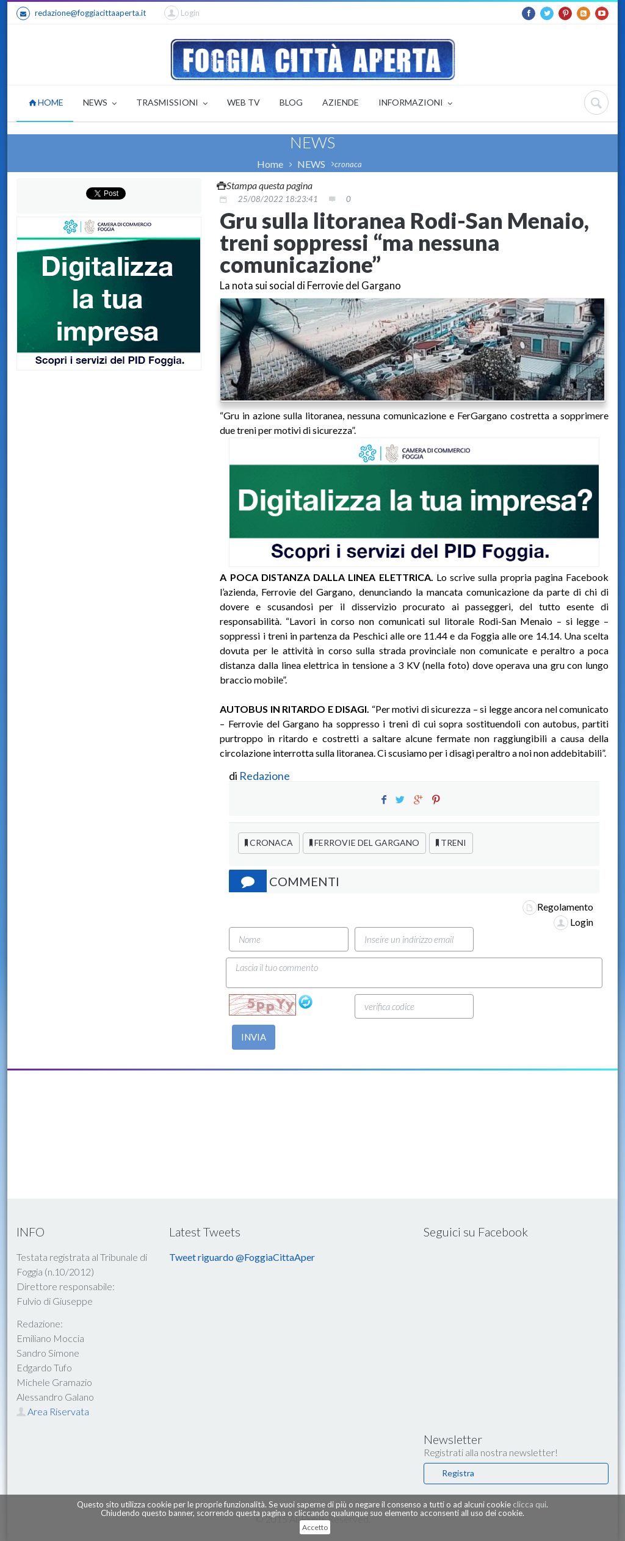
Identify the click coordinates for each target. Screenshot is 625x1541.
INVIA (253, 1036)
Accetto (315, 1527)
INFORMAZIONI (415, 103)
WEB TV (243, 102)
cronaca (348, 164)
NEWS (100, 103)
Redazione (265, 775)
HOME (46, 102)
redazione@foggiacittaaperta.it (81, 13)
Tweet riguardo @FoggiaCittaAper (242, 1257)
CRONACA (269, 842)
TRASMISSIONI (172, 103)
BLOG (291, 102)
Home (270, 164)
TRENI (451, 842)
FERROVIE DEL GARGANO (364, 842)
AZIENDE (340, 102)
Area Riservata (52, 1411)
